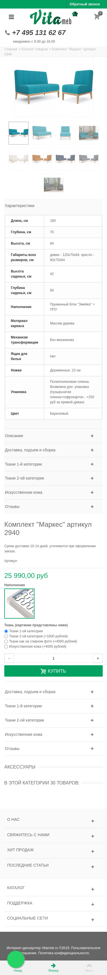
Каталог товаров (35, 49)
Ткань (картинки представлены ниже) (36, 625)
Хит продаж (20, 850)
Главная (10, 49)
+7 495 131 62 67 (39, 32)
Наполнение (15, 585)
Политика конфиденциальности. (64, 953)
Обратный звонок (85, 4)
